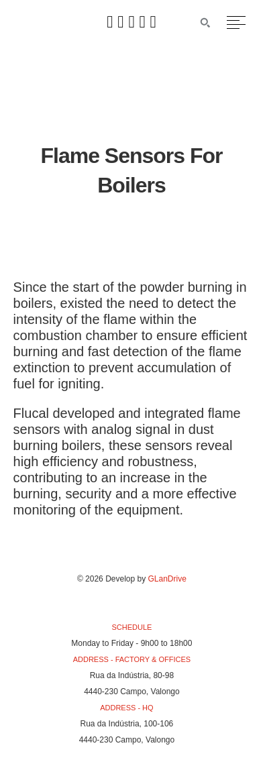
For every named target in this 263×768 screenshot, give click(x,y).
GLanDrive (167, 579)
